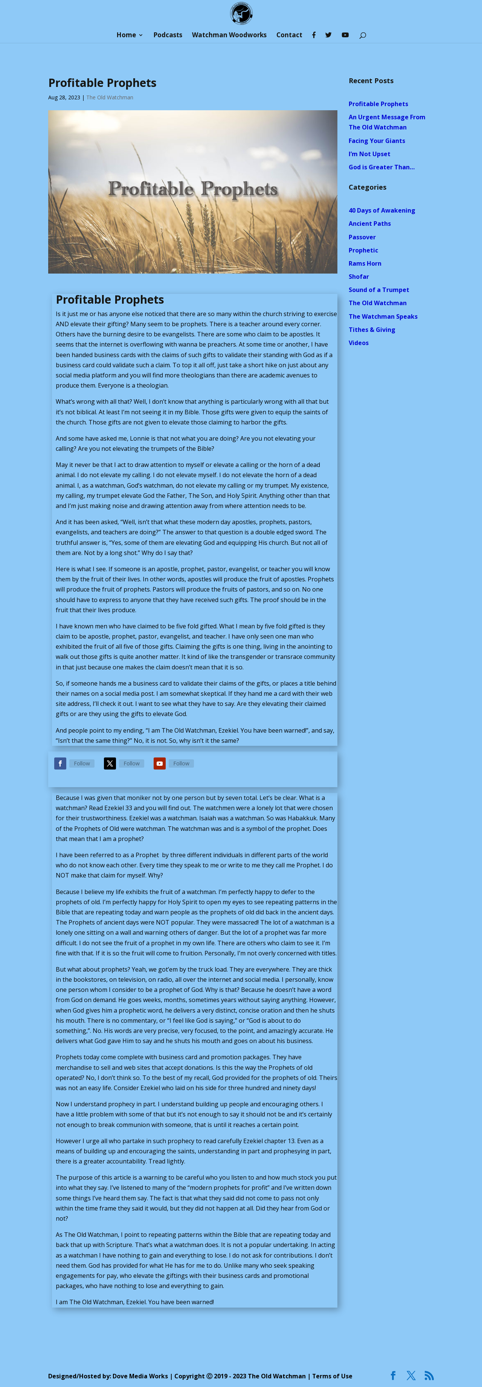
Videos (359, 343)
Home (126, 35)
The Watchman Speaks (383, 316)
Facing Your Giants (377, 141)
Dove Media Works (140, 1376)
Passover (362, 237)
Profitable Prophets (378, 104)
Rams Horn (365, 263)
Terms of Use (333, 1376)
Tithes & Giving (372, 329)
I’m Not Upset (369, 154)
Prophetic (363, 250)
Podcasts (167, 35)
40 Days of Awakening (382, 210)
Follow (82, 763)
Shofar (359, 276)
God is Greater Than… (382, 167)
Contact (289, 35)
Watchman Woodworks (229, 35)
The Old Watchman (109, 97)
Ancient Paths (370, 223)
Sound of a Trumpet (379, 290)
